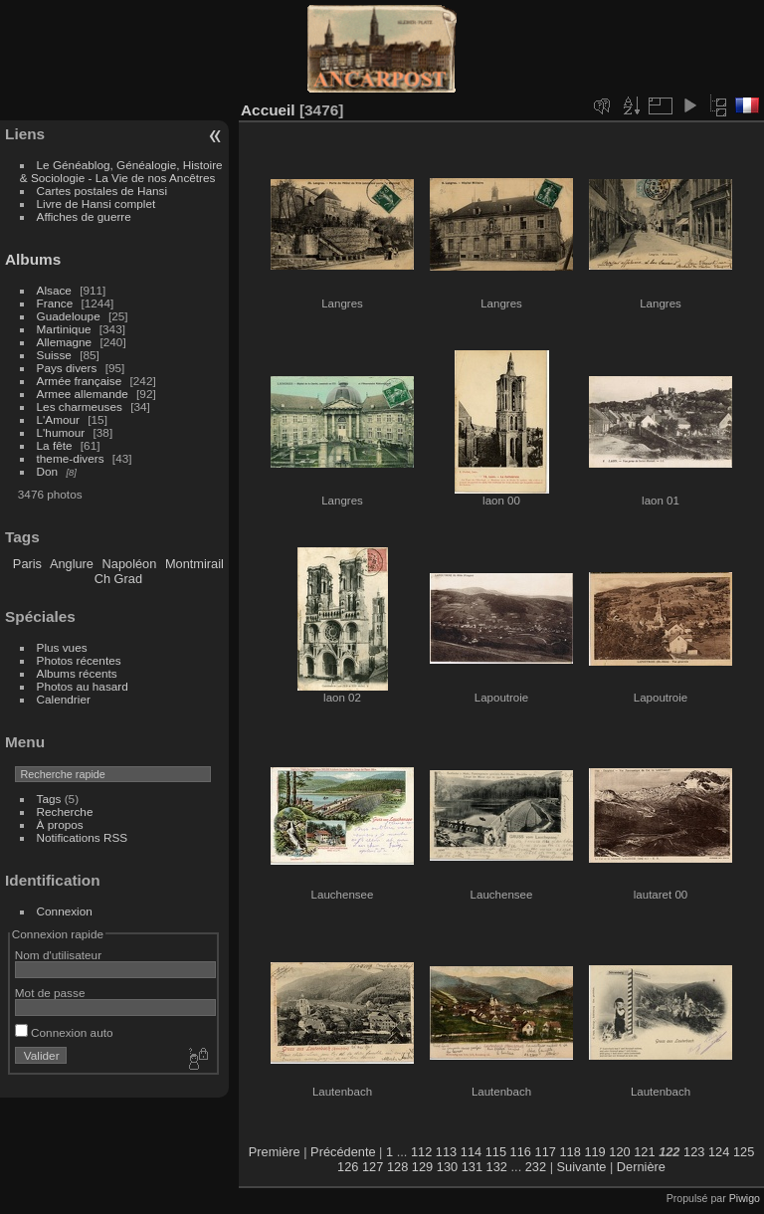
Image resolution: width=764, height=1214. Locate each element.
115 (495, 1151)
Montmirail (194, 563)
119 (594, 1151)
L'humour (61, 432)
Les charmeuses (79, 406)
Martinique (64, 328)
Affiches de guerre (84, 216)
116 (520, 1151)
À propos (60, 824)
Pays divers (67, 367)
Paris (27, 563)
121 (644, 1151)
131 (472, 1166)
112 (421, 1151)
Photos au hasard (82, 686)
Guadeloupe (68, 315)
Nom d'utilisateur (58, 954)
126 (347, 1166)
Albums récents (77, 673)
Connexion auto (64, 1032)
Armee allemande (82, 393)
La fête (55, 445)
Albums (33, 259)
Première (274, 1151)
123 (693, 1151)
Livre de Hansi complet (96, 203)
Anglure (72, 563)
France (55, 303)
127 (372, 1166)
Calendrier (64, 699)
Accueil (268, 109)
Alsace (54, 290)
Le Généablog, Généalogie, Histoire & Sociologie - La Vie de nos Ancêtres (121, 171)
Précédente (342, 1151)
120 (619, 1151)
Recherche (65, 811)
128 (397, 1166)
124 (718, 1151)
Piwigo (744, 1198)
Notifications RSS (82, 837)
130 (447, 1166)
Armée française (79, 380)
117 (545, 1151)
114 (471, 1151)
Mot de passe (50, 992)
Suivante (582, 1166)
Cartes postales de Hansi (102, 190)
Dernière (641, 1166)
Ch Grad (118, 578)
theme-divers (70, 458)
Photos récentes (79, 660)
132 (496, 1166)
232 (535, 1166)
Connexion (65, 911)
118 (569, 1151)
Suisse (54, 354)
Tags (49, 798)
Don (48, 471)
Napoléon (129, 563)
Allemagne (65, 341)
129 (422, 1166)
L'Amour (58, 419)
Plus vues (62, 647)
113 (446, 1151)
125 (743, 1151)
